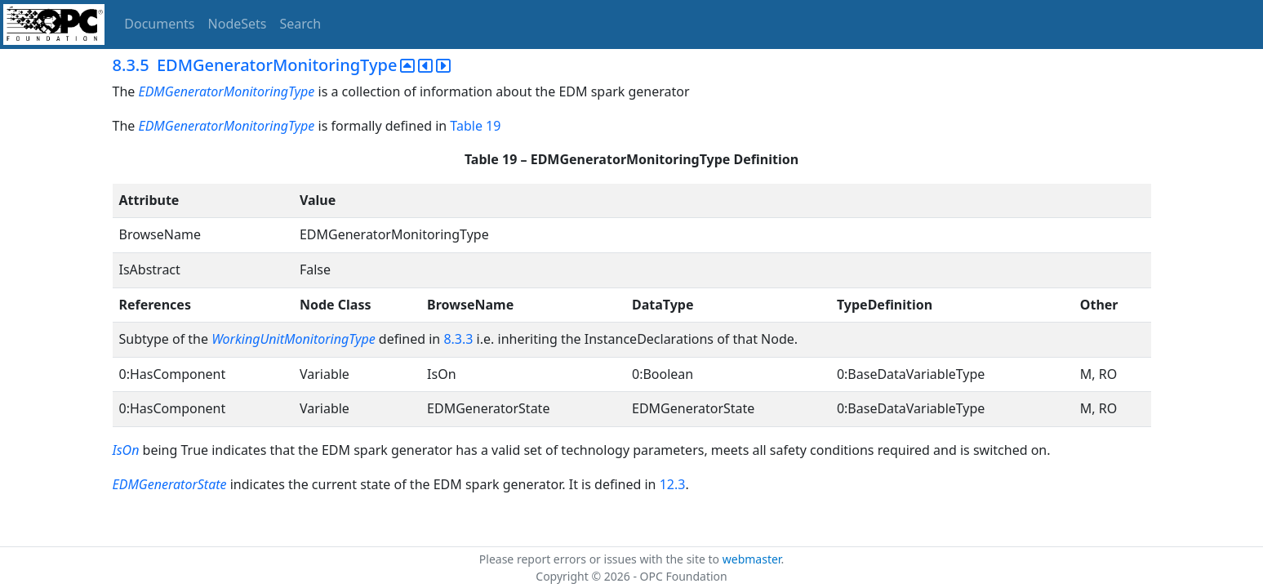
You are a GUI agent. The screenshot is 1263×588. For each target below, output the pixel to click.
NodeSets (237, 24)
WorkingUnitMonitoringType (293, 339)
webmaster (752, 559)
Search (301, 24)
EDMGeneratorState (170, 484)
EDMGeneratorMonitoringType (226, 91)
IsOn (126, 450)
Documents (159, 24)
